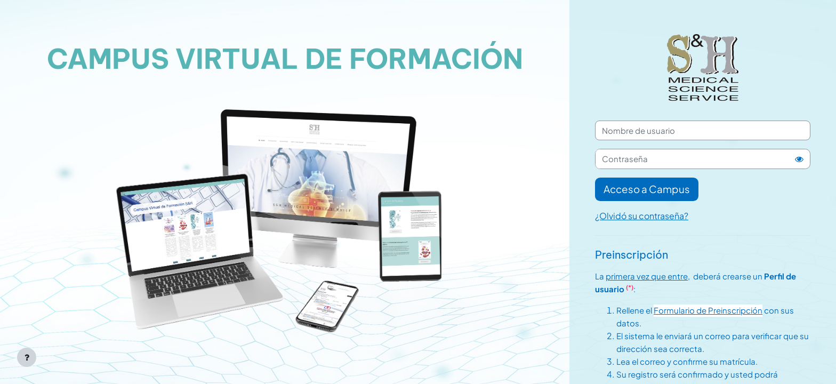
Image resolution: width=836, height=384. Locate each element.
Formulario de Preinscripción (708, 310)
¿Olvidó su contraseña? (641, 215)
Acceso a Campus (647, 189)
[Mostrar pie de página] (26, 357)
